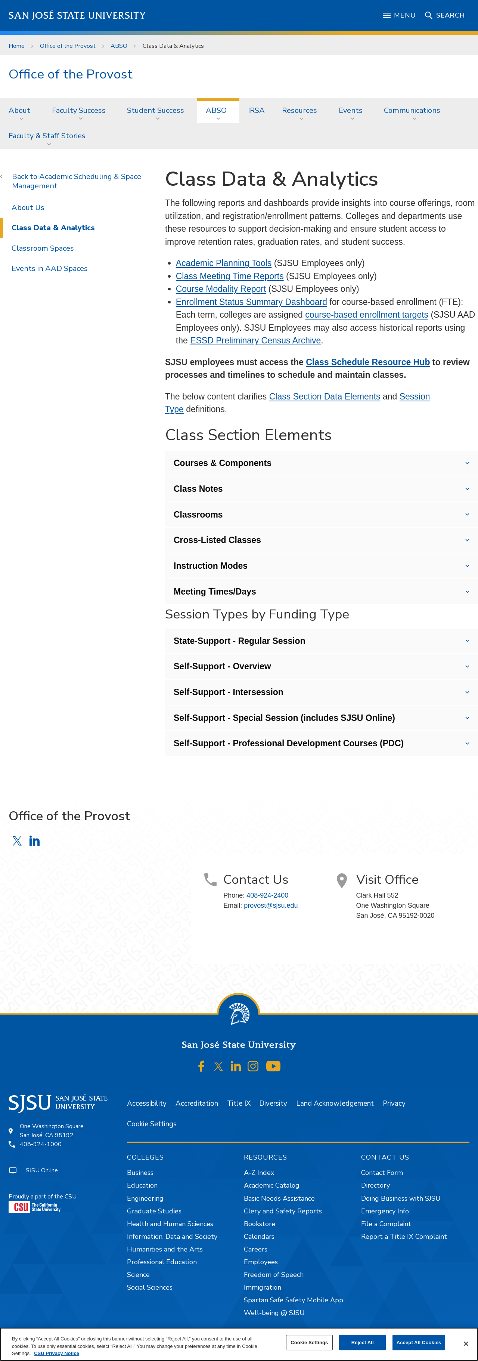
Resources (299, 110)
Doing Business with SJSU (401, 1198)
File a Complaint (386, 1223)
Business (140, 1172)
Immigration (262, 1287)
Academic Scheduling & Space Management (76, 181)
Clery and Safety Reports (283, 1211)
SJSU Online (42, 1170)
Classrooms (198, 514)
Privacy (394, 1103)
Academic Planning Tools (224, 263)
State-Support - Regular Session (239, 641)
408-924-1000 (41, 1144)
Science (138, 1274)
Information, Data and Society (172, 1236)
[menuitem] (21, 110)
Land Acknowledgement (335, 1103)
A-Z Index (259, 1172)
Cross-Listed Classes (217, 540)
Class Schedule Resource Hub (368, 362)
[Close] (466, 1344)
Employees (261, 1261)
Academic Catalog (271, 1185)
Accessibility (147, 1103)
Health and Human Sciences (170, 1223)
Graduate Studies (154, 1211)
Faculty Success (79, 110)
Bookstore (259, 1223)
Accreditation (197, 1103)
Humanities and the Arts (165, 1249)
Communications (412, 110)
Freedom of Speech (274, 1274)
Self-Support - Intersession (228, 692)
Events (351, 110)
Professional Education (162, 1261)
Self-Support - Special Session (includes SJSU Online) (284, 718)
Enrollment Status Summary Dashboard (251, 302)
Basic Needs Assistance (279, 1198)
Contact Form (382, 1172)
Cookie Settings (152, 1124)
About (19, 110)
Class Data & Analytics (173, 46)
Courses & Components (222, 463)
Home (17, 46)
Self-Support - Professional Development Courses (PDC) (289, 743)
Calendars (259, 1236)
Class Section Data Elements (325, 396)
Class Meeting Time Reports (230, 276)
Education (142, 1185)
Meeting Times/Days (215, 591)
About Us (28, 208)
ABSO (119, 46)
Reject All (362, 1342)
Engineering (145, 1198)
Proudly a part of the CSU (43, 1202)
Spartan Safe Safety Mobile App (293, 1300)
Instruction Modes (211, 566)
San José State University (77, 15)
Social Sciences (150, 1287)
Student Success (155, 110)
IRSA (256, 110)
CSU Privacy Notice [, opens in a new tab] (56, 1353)
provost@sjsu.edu (271, 905)
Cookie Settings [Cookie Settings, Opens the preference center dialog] (309, 1342)
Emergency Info (385, 1211)
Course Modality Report (221, 289)
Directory (375, 1185)
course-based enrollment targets (366, 315)
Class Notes (198, 489)
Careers (255, 1249)
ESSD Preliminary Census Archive (255, 340)
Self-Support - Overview (222, 666)
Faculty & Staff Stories (47, 136)
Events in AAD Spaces (50, 268)
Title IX (239, 1103)
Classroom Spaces (43, 248)
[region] (239, 1344)
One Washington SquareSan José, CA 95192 (52, 1130)
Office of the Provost (68, 46)
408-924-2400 (267, 895)
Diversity (273, 1103)
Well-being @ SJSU (274, 1312)
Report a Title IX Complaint (404, 1236)
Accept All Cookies (419, 1342)
